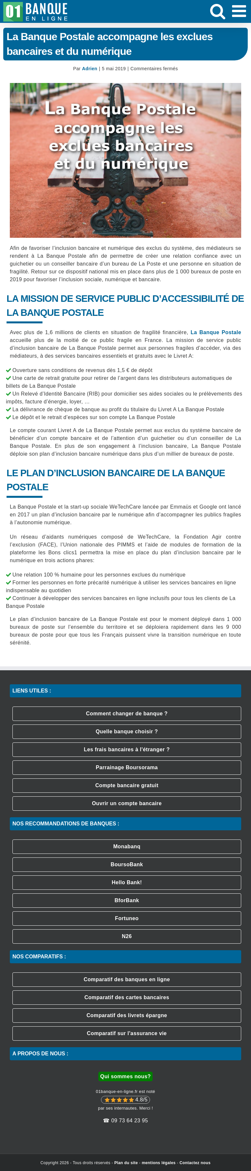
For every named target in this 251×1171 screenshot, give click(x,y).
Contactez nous (194, 1163)
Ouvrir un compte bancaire (127, 803)
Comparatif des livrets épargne (127, 1015)
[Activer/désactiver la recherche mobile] (217, 11)
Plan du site (126, 1163)
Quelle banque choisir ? (127, 731)
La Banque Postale (216, 332)
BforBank (126, 900)
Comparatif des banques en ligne (127, 979)
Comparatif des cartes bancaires (126, 997)
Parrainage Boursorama (127, 767)
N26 (127, 936)
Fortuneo (127, 918)
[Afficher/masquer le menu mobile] (240, 11)
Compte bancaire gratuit (126, 785)
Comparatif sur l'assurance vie (127, 1033)
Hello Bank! (127, 882)
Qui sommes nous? (125, 1076)
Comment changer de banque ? (127, 713)
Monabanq (126, 846)
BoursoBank (126, 864)
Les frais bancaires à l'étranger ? (127, 749)
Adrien (89, 68)
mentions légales (159, 1163)
